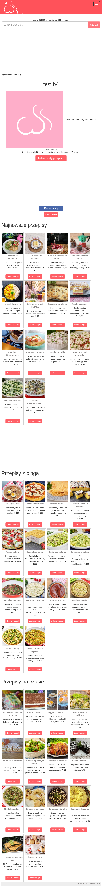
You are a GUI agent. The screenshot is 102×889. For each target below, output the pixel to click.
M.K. (98, 883)
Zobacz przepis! (13, 276)
